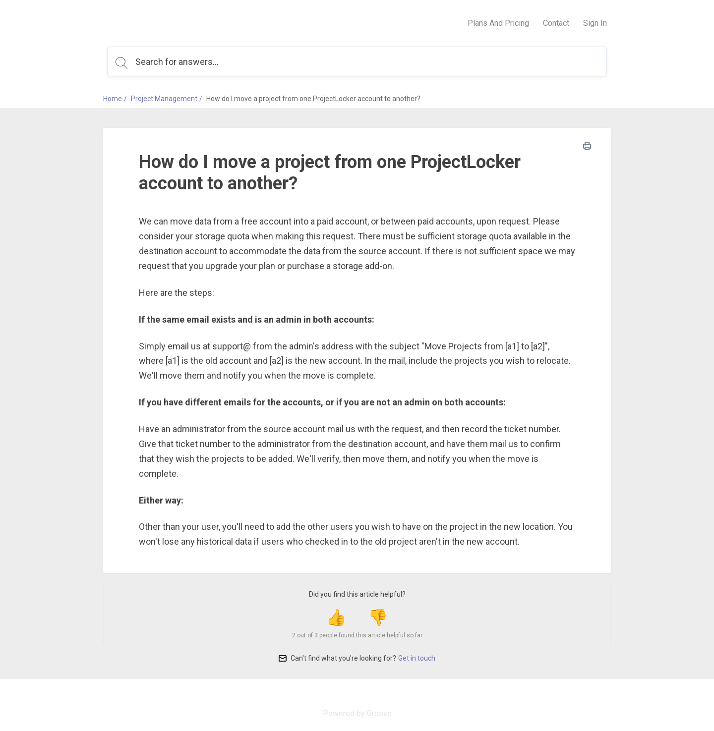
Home (112, 99)
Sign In (595, 23)
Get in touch (416, 658)
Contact (556, 23)
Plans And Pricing (498, 23)
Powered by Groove (357, 713)
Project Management (164, 99)
